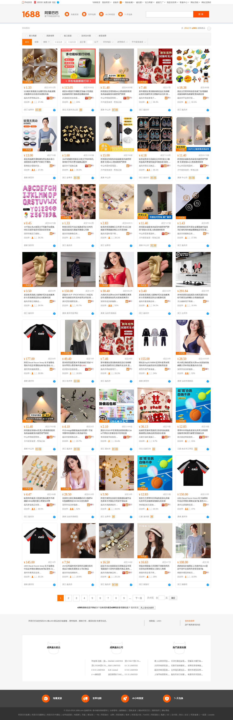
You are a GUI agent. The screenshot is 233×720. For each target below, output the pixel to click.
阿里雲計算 (136, 715)
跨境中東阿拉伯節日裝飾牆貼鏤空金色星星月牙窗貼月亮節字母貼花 (116, 499)
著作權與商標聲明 (100, 710)
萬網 (163, 715)
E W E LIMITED (98, 670)
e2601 (159, 621)
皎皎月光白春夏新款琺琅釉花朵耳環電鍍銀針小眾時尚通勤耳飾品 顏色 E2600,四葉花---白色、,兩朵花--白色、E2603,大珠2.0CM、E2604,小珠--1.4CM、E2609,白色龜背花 (116, 567)
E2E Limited (113, 670)
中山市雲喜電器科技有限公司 (186, 166)
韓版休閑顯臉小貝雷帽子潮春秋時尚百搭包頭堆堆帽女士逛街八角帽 (154, 567)
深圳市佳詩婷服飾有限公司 (109, 301)
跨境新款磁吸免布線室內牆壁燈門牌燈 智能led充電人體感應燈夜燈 (154, 228)
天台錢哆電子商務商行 (186, 301)
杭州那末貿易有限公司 (71, 369)
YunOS (146, 715)
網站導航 (165, 710)
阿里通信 (155, 715)
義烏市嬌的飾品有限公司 (109, 573)
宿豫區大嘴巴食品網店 (197, 661)
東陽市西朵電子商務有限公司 (147, 573)
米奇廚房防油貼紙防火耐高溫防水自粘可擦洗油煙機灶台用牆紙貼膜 (192, 296)
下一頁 (138, 598)
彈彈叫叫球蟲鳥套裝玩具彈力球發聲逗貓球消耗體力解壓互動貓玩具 (192, 431)
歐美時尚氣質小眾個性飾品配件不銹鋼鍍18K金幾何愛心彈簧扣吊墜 (39, 499)
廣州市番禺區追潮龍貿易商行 (32, 573)
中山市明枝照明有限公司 (109, 98)
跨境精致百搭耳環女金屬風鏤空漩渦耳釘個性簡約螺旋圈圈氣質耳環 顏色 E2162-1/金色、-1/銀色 (192, 228)
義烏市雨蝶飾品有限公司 (186, 233)
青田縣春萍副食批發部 (109, 437)
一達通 (203, 715)
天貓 (83, 715)
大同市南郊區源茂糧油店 (164, 665)
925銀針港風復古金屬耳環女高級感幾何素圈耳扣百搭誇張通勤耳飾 (39, 92)
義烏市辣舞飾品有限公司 (71, 233)
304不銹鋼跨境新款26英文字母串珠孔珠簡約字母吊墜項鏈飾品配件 (78, 160)
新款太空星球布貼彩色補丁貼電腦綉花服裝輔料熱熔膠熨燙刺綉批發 (192, 92)
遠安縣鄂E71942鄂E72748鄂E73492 (122, 674)
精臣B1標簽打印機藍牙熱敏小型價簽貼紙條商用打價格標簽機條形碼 (77, 92)
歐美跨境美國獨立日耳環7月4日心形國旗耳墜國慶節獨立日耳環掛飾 (116, 228)
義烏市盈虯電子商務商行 (109, 233)
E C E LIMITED (131, 665)
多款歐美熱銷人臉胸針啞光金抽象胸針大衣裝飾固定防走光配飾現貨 (39, 296)
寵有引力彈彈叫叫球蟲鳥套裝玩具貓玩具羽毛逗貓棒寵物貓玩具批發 (154, 499)
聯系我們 (156, 710)
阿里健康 (194, 715)
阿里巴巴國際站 (38, 715)
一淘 (97, 715)
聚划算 (90, 715)
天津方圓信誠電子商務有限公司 (184, 661)
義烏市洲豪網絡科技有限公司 (109, 505)
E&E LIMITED (114, 665)
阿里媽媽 (120, 715)
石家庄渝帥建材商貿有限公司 (183, 665)
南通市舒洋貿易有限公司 (198, 674)
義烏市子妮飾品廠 (70, 166)
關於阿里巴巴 (144, 710)
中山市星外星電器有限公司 (109, 166)
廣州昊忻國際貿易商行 (71, 301)
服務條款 (123, 710)
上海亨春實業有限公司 (163, 674)
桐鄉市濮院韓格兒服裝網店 (186, 573)
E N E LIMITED (131, 670)
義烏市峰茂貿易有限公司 (164, 670)
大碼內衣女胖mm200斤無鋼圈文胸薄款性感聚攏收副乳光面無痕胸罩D (116, 296)
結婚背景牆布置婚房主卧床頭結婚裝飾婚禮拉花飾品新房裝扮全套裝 (154, 431)
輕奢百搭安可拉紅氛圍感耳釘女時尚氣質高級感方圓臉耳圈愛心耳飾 (77, 228)
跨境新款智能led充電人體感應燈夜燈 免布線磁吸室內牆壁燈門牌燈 (39, 431)
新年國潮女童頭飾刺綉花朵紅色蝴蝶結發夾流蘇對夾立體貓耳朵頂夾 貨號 (154, 93)
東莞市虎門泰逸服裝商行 (147, 369)
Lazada (211, 715)
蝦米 (127, 715)
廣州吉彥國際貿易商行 (186, 505)
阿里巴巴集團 (24, 715)
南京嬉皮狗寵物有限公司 (186, 437)
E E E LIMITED (131, 674)
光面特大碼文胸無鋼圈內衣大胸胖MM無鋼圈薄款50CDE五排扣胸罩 (77, 499)
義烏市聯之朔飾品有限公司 (32, 301)
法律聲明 (113, 710)
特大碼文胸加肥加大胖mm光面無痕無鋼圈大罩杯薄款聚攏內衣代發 (193, 364)
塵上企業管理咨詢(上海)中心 (166, 661)
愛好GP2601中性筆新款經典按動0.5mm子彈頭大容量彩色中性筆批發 (116, 431)
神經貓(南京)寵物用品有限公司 (147, 505)
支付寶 (174, 715)
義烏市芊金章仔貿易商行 (186, 98)
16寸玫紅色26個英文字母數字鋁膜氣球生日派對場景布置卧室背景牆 (39, 228)
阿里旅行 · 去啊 (107, 715)
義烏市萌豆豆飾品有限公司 (147, 166)
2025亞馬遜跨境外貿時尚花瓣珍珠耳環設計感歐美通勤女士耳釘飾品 (77, 567)
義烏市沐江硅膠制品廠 (180, 674)
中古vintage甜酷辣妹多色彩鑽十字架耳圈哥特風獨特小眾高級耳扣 (77, 431)
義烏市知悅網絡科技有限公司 (71, 573)
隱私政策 (132, 710)
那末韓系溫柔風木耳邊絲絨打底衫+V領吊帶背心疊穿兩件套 (77, 364)
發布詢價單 (189, 621)
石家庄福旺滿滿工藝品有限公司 (147, 437)
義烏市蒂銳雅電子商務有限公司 (147, 98)
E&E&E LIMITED (115, 661)
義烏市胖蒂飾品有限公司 (32, 98)
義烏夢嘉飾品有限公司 (32, 505)
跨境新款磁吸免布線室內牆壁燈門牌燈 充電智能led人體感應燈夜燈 (192, 160)
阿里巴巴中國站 (53, 715)
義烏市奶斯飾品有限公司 (71, 437)
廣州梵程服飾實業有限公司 (32, 369)
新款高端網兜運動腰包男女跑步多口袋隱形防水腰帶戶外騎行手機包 (39, 160)
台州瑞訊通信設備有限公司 (182, 670)
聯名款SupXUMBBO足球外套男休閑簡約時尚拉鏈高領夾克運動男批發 (154, 364)
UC (168, 715)
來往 (181, 715)
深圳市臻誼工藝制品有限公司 (32, 233)
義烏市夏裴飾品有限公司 (147, 301)
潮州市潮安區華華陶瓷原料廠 (200, 670)
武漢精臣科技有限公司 (71, 98)
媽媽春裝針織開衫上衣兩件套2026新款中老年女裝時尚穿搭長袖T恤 (192, 567)
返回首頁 (135, 607)
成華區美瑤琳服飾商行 (197, 665)
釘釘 (187, 715)
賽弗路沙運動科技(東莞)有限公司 (32, 166)
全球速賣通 (67, 715)
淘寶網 (77, 715)
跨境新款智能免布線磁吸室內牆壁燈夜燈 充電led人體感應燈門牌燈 (116, 160)
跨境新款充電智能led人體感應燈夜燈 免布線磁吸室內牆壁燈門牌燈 (116, 92)
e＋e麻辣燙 (96, 674)
